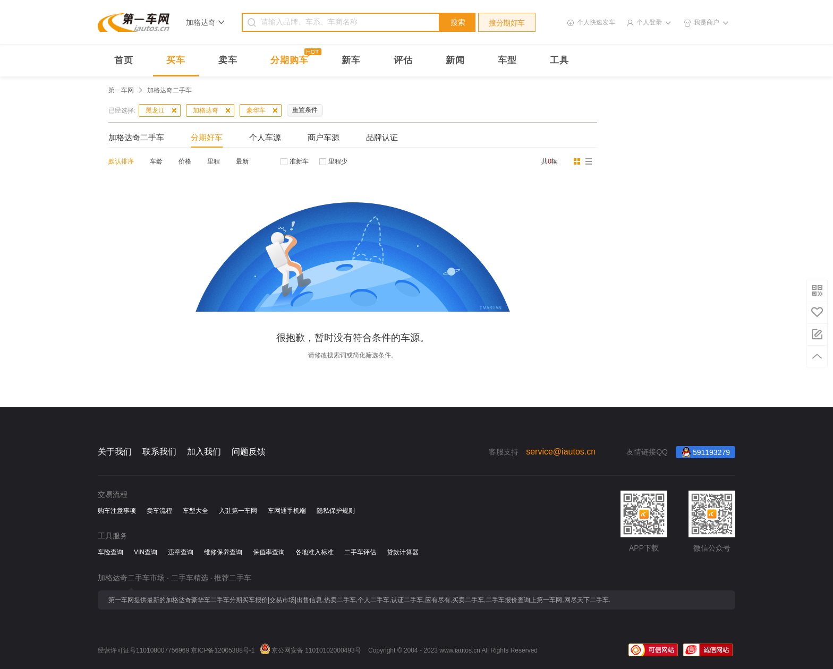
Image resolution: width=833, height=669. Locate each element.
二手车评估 (360, 552)
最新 (242, 161)
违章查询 (180, 552)
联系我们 (159, 451)
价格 (184, 161)
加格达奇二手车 (136, 137)
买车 (175, 60)
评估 (403, 60)
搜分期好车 (507, 23)
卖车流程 (159, 510)
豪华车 (256, 110)
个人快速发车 (596, 22)
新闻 (455, 60)
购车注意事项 (117, 510)
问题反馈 (249, 451)
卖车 (227, 60)
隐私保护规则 (336, 510)
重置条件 (305, 110)
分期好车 (207, 137)
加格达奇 (205, 110)
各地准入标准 (314, 552)
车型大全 (195, 510)
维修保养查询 (223, 552)
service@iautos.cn (561, 451)
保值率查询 (269, 552)
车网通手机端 (287, 510)
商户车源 (323, 137)
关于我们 (115, 451)
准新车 (299, 161)
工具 (559, 60)
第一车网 (121, 90)
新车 (351, 60)
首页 (123, 60)
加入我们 (204, 451)
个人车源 (265, 137)
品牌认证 (382, 137)
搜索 (457, 22)
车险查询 (110, 552)
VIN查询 (145, 552)
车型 (507, 60)
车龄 (156, 161)
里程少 (337, 161)
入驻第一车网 (238, 510)
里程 (213, 161)
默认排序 (121, 161)
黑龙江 (155, 110)
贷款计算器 (403, 552)
